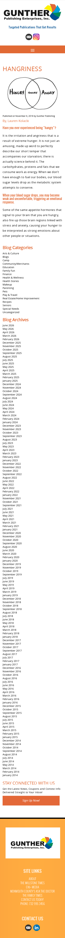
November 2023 (12, 429)
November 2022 (12, 467)
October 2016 (10, 674)
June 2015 (8, 723)
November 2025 (12, 346)
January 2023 (10, 460)
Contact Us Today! (32, 900)
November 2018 (12, 602)
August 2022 (10, 477)
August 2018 (10, 612)
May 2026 (8, 328)
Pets (5, 291)
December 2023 (12, 425)
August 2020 (10, 546)
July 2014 (8, 757)
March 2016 (9, 695)
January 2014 (10, 775)
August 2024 (10, 398)
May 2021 (8, 515)
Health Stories (11, 281)
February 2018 (11, 633)
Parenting (8, 288)
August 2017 (10, 654)
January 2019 (10, 595)
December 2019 (12, 564)
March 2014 (9, 768)
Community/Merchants (16, 263)
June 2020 (8, 550)
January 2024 (10, 422)
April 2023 (8, 450)
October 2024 (10, 391)
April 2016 (8, 692)
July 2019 (8, 578)
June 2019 (8, 581)
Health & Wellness (13, 277)
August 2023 (10, 439)
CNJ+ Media (32, 887)
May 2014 (8, 764)
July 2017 (8, 657)
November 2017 (12, 643)
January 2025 (10, 380)
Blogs (6, 256)
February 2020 (11, 557)
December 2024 (12, 384)
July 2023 (8, 443)
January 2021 (10, 529)
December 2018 (12, 598)
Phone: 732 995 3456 (32, 904)
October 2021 (10, 501)
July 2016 (8, 681)
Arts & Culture (11, 253)
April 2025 (8, 370)
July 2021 (8, 508)
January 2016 (10, 702)
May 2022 (8, 484)
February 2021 (11, 526)
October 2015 (10, 709)
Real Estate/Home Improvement (21, 298)
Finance (7, 274)
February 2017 (11, 661)
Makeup (7, 284)
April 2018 (8, 626)
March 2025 (9, 373)
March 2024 (9, 415)
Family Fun (9, 270)
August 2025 (10, 356)
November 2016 (12, 671)
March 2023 (9, 453)
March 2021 (9, 522)
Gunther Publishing (46, 116)
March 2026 (9, 335)
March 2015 (9, 730)
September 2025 (12, 353)
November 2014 (12, 744)
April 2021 (8, 519)
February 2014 (11, 771)
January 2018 (10, 636)
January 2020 (10, 560)
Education (8, 267)
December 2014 (12, 740)
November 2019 (12, 567)
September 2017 (12, 650)
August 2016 (10, 678)
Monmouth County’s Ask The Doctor (32, 891)
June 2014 (8, 761)
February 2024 (11, 418)
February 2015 (11, 733)
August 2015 (10, 716)
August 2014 (10, 754)
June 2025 (8, 363)
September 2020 (12, 543)
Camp (6, 260)
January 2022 (10, 495)
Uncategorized (11, 312)
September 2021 (12, 505)
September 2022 (12, 474)
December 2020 (12, 533)
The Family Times (32, 895)
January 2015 (10, 737)
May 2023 (8, 446)
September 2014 (12, 751)
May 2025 (8, 366)
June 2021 (8, 512)
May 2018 (8, 623)
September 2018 (12, 609)
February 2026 (11, 339)
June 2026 (8, 325)
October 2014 (10, 747)
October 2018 (10, 605)
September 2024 (12, 394)
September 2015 (12, 712)
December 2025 (12, 342)
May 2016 (8, 688)
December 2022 (12, 463)
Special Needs (11, 308)
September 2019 (12, 574)
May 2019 (8, 584)
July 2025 (8, 360)
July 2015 (8, 719)
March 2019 (9, 591)
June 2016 (8, 685)
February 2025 (11, 377)
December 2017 (12, 640)
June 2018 (8, 619)
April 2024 (8, 411)
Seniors (7, 305)
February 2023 (11, 456)
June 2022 (8, 481)
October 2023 (10, 432)
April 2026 (8, 332)
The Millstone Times (32, 883)
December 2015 (12, 706)
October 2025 (10, 349)
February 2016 (11, 699)
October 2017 (10, 647)
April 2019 (8, 588)
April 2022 (8, 488)
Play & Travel (10, 295)
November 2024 (12, 387)
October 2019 (10, 571)
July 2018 (8, 616)
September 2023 (12, 436)
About (32, 879)
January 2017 (10, 664)
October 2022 (10, 470)
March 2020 (9, 553)
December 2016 (12, 668)
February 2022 (11, 491)
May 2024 (8, 408)
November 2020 (12, 536)
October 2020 (10, 539)
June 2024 (8, 405)
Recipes (7, 301)
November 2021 (12, 498)
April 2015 (8, 726)
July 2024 (8, 401)
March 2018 (9, 629)
